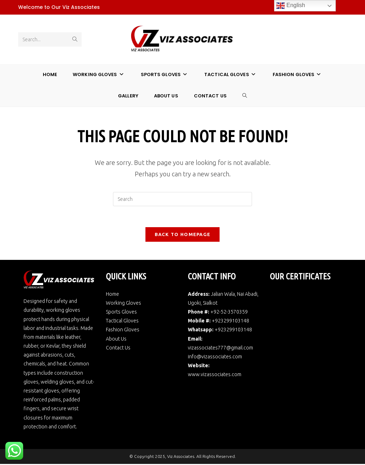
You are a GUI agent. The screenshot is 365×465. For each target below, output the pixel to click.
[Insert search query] (182, 199)
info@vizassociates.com (215, 357)
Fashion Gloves (122, 331)
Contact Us (118, 349)
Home (112, 295)
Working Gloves (123, 304)
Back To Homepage (183, 235)
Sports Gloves (121, 313)
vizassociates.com (221, 376)
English (290, 5)
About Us (116, 340)
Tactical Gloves (122, 322)
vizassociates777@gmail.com (220, 349)
